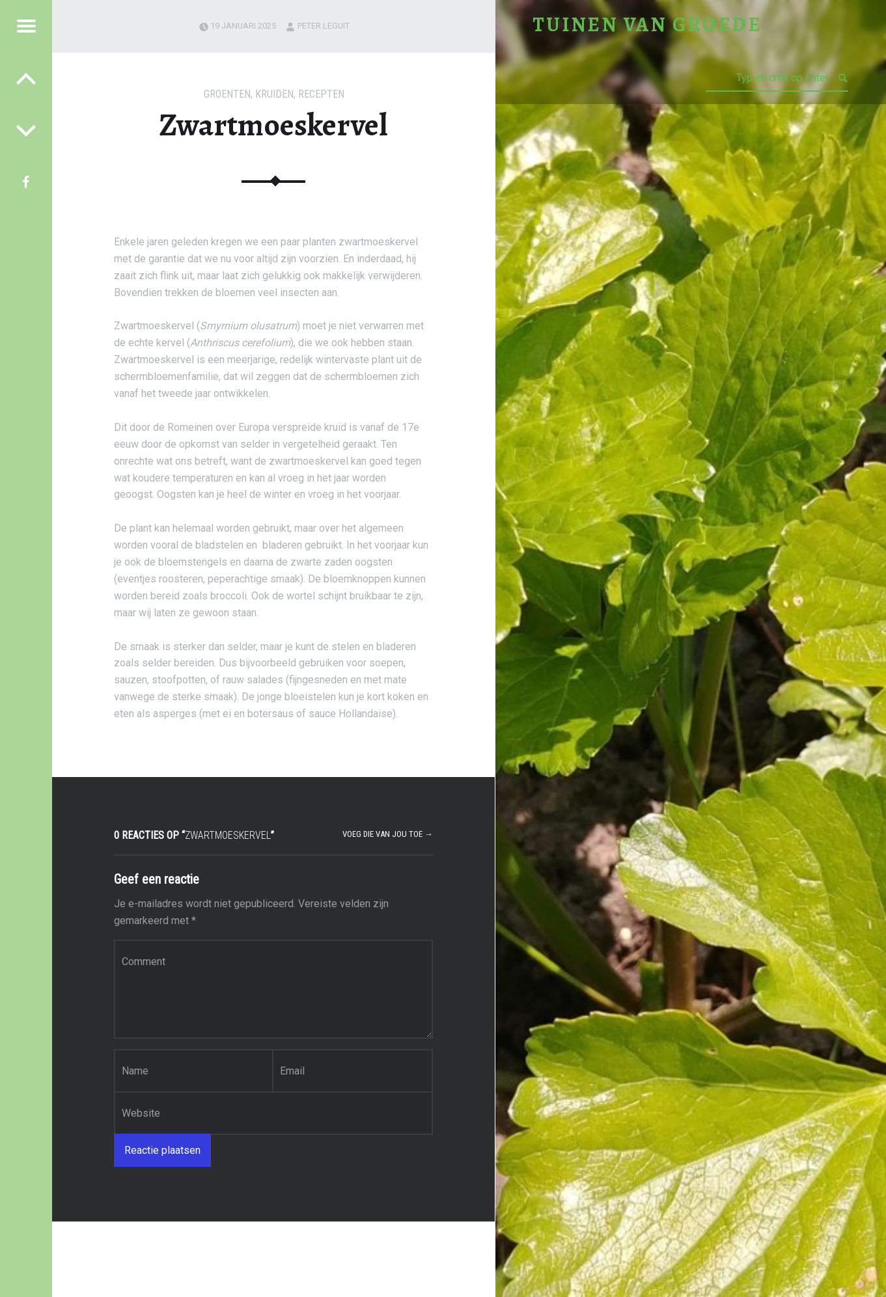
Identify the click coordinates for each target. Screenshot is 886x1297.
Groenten (227, 94)
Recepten (321, 94)
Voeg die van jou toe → (387, 834)
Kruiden (274, 94)
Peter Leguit (324, 26)
